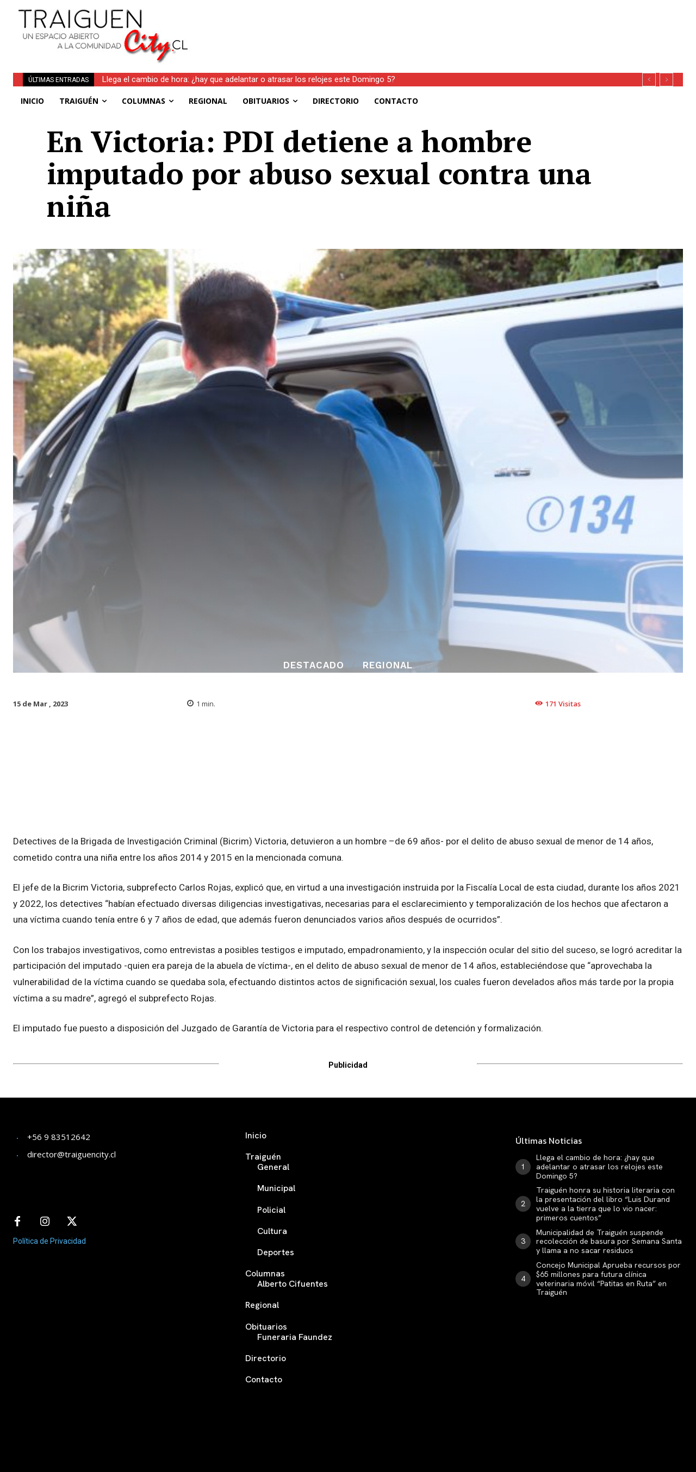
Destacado (313, 665)
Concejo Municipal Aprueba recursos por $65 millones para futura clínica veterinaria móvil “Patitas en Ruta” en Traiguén (608, 1278)
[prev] (649, 79)
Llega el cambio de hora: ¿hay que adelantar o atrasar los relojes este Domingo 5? (248, 79)
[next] (666, 79)
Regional (388, 665)
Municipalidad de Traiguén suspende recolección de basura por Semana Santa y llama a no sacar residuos (609, 1241)
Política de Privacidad (49, 1241)
